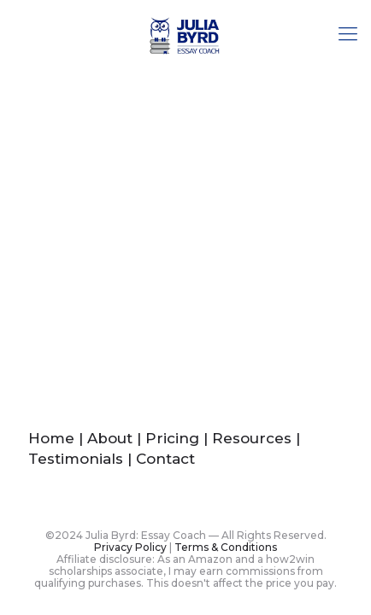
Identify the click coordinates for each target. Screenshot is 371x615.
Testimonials (75, 458)
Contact (165, 458)
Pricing (172, 438)
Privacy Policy (130, 547)
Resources (252, 438)
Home (51, 438)
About (109, 438)
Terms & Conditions (225, 547)
